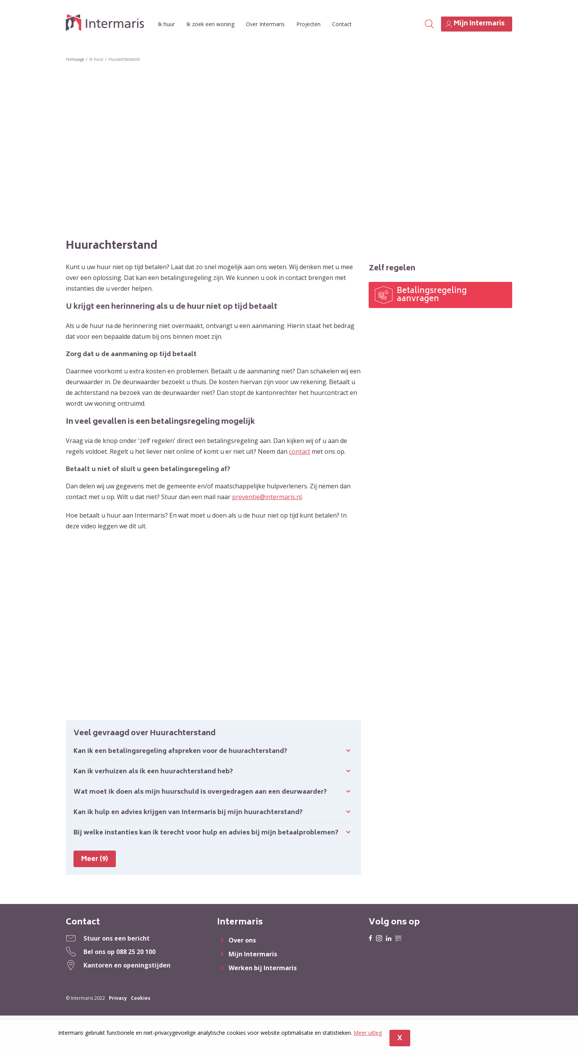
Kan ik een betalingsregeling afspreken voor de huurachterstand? (180, 751)
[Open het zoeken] (429, 24)
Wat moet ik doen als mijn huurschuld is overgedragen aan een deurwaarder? (200, 792)
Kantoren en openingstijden (127, 965)
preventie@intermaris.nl (267, 497)
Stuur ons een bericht (117, 938)
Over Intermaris (265, 24)
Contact (342, 24)
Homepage (75, 59)
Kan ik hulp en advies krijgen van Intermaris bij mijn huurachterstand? (188, 812)
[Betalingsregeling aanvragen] (440, 295)
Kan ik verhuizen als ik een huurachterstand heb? (153, 771)
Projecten (308, 24)
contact (299, 451)
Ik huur (166, 24)
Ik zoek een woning (210, 24)
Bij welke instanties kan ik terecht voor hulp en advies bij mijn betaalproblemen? (206, 833)
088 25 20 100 (135, 951)
